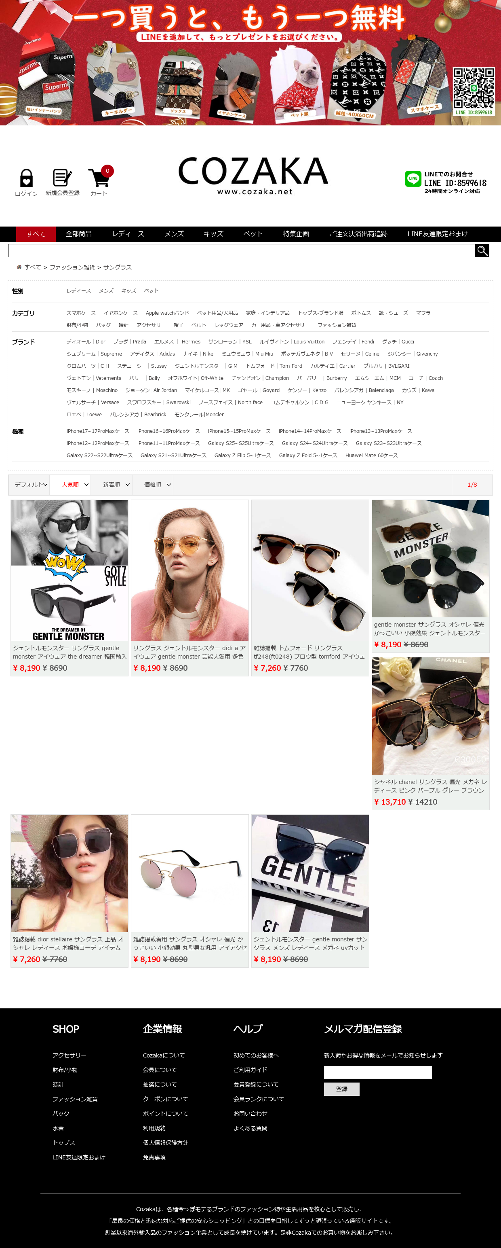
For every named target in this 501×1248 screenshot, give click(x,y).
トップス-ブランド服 (320, 313)
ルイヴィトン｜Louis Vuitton (292, 341)
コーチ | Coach (426, 378)
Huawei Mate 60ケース (371, 455)
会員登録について (256, 1085)
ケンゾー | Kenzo (307, 390)
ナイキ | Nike (198, 354)
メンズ (174, 234)
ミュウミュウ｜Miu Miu (247, 354)
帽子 (178, 325)
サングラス (117, 267)
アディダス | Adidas (152, 354)
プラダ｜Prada (130, 341)
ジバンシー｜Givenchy (412, 354)
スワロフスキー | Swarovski (159, 402)
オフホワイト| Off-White (195, 378)
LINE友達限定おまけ (438, 234)
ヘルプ (248, 1030)
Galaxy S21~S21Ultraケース (173, 455)
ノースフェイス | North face (231, 402)
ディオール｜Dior (86, 341)
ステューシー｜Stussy (142, 366)
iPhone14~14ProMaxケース (310, 431)
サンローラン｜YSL (230, 341)
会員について (160, 1070)
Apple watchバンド (167, 313)
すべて (36, 234)
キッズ (213, 234)
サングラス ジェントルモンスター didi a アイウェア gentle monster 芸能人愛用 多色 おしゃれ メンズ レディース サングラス (189, 657)
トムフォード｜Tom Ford (274, 366)
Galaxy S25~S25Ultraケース (241, 443)
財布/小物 (77, 325)
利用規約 (154, 1128)
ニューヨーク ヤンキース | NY (370, 402)
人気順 (76, 485)
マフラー (426, 313)
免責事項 (154, 1157)
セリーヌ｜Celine (360, 354)
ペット (253, 234)
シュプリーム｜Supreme (94, 354)
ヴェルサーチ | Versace (93, 402)
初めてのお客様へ (256, 1055)
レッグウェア (228, 325)
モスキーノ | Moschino (92, 390)
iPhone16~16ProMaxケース (168, 431)
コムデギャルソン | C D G (299, 402)
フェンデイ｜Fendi (353, 341)
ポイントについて (165, 1114)
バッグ (103, 325)
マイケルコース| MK (207, 390)
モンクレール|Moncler (199, 414)
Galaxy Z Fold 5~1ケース (308, 455)
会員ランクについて (259, 1099)
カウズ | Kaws (418, 390)
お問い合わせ (250, 1114)
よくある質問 (250, 1128)
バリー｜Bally (144, 378)
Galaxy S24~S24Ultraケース (315, 443)
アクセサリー (151, 325)
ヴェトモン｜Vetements (94, 378)
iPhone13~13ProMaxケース (380, 431)
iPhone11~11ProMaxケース (168, 443)
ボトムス (361, 313)
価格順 (158, 485)
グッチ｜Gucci (398, 341)
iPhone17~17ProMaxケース (98, 431)
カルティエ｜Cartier (333, 366)
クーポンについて (165, 1099)
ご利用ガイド (250, 1070)
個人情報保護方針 (165, 1143)
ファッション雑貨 (72, 267)
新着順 (117, 485)
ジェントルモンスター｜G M (206, 366)
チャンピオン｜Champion (260, 378)
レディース (128, 234)
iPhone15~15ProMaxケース (239, 431)
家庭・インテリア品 (268, 313)
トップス (64, 1143)
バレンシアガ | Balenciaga (364, 390)
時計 (123, 325)
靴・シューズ (393, 313)
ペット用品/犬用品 (217, 313)
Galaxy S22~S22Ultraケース (100, 455)
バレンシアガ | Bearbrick (138, 414)
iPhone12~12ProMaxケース (98, 443)
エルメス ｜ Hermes (177, 341)
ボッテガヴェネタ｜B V (307, 354)
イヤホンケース (121, 313)
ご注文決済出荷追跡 (358, 234)
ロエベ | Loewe (84, 414)
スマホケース (81, 313)
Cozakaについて (164, 1055)
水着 (58, 1128)
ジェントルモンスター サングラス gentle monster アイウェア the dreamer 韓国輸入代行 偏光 (70, 657)
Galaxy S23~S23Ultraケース (389, 443)
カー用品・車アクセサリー (280, 325)
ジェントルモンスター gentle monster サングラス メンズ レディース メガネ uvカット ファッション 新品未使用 (311, 948)
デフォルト (32, 485)
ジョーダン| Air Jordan (151, 390)
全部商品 (79, 234)
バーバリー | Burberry (322, 378)
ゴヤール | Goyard (259, 390)
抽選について (160, 1085)
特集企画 (296, 234)
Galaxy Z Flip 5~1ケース (243, 455)
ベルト (199, 325)
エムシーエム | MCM (378, 378)
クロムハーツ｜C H (88, 366)
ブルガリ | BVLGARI (387, 366)
